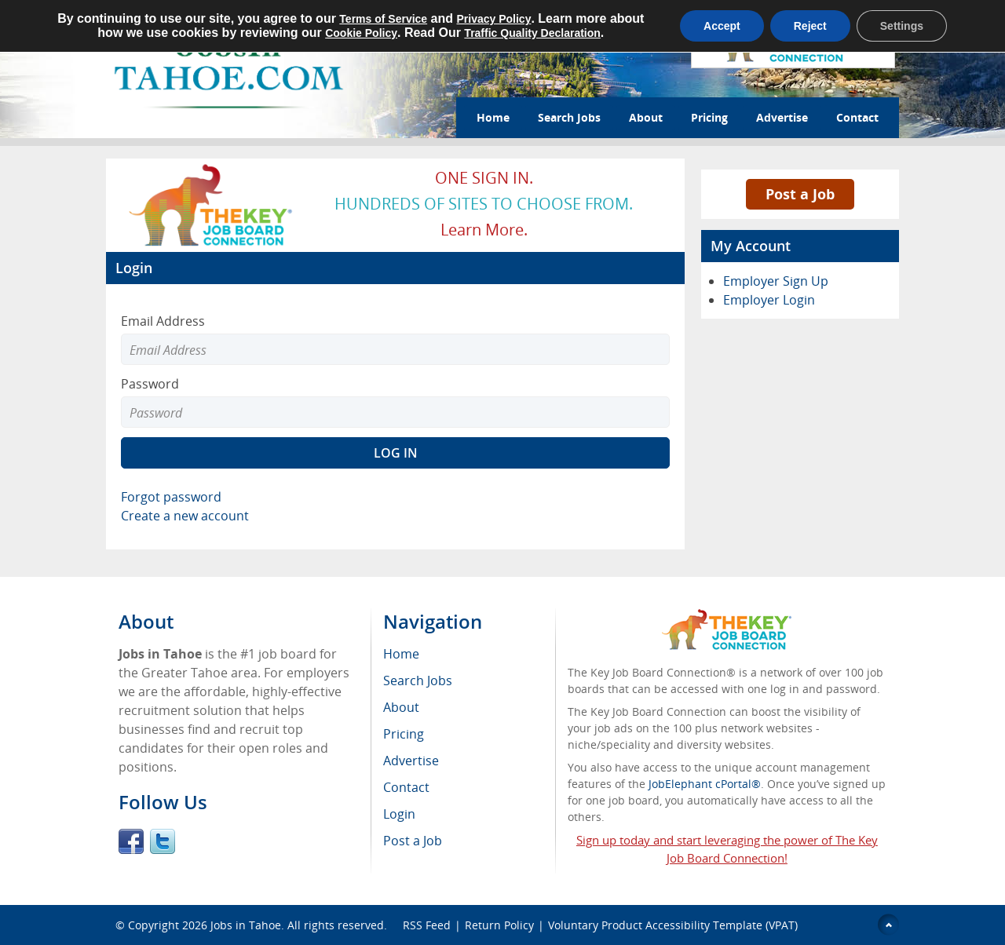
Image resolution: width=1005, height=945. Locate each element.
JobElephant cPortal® (705, 783)
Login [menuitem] (399, 814)
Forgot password (171, 496)
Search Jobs (569, 117)
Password (150, 383)
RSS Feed (427, 925)
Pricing (709, 117)
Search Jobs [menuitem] (417, 680)
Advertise (782, 117)
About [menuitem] (401, 707)
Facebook (131, 841)
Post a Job (800, 193)
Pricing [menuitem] (403, 733)
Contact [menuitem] (406, 787)
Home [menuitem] (401, 653)
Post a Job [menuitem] (412, 840)
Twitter (162, 841)
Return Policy (499, 925)
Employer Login (769, 299)
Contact (857, 117)
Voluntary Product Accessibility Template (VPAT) (673, 925)
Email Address (163, 321)
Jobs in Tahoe (245, 925)
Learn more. (484, 229)
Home (493, 117)
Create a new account (185, 515)
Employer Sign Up (775, 281)
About (646, 117)
